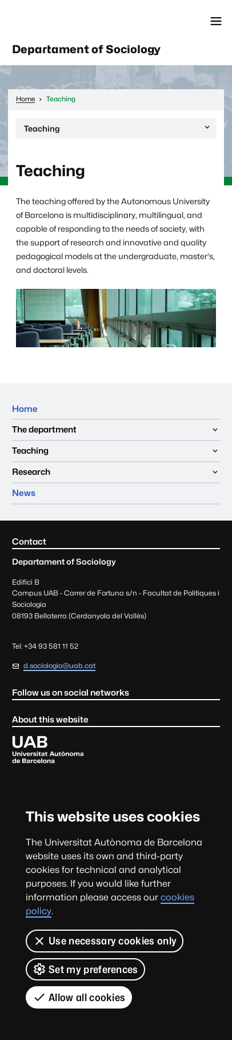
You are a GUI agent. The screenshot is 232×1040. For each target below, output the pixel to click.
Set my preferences (85, 969)
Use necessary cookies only (105, 941)
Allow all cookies (79, 997)
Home (25, 409)
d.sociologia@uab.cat (59, 665)
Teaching (117, 130)
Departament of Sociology (86, 49)
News (23, 493)
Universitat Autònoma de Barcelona (60, 21)
